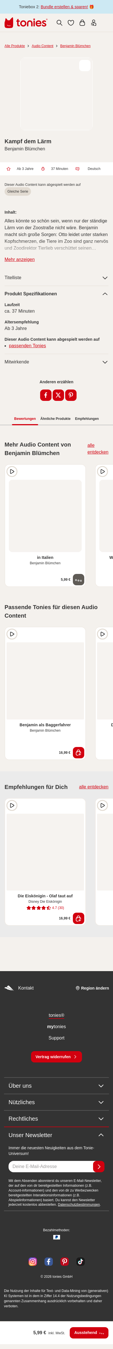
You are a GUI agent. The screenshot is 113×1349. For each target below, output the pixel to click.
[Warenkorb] (82, 22)
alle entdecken (97, 448)
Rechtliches (56, 1118)
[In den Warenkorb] (78, 752)
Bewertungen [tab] (25, 419)
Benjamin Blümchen (75, 46)
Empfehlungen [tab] (87, 419)
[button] (70, 22)
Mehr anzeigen (20, 259)
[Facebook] (49, 1261)
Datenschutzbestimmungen (79, 1205)
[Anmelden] (98, 1166)
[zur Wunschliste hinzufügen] (85, 65)
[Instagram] (33, 1261)
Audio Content (42, 46)
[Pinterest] (64, 1261)
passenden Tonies (27, 345)
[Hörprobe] (12, 471)
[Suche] (59, 22)
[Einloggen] (93, 22)
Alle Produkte (15, 46)
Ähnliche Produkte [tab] (55, 419)
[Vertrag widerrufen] (56, 1056)
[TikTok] (79, 1261)
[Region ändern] (92, 988)
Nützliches (56, 1102)
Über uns (56, 1085)
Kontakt (19, 988)
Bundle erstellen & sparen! (64, 7)
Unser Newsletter (56, 1135)
